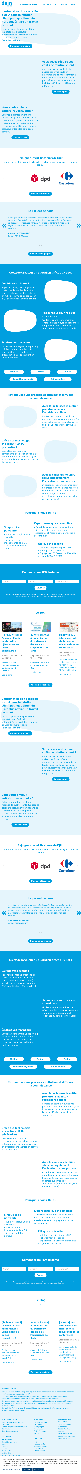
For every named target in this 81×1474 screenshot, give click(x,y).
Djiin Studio (6, 1429)
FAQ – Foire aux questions (40, 1433)
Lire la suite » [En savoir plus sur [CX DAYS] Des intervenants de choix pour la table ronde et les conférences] (65, 675)
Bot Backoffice (7, 1451)
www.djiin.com (64, 1439)
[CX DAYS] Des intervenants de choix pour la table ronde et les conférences (69, 642)
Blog (35, 1442)
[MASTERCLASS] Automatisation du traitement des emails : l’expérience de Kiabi (39, 643)
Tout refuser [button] (27, 1469)
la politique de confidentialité (55, 597)
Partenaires (38, 1429)
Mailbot (5, 1445)
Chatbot (5, 1447)
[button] (4, 179)
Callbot (4, 1449)
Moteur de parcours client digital (14, 1427)
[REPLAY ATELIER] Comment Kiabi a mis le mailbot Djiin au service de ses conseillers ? (12, 643)
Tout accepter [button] (38, 1469)
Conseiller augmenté (9, 1443)
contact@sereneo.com (66, 1437)
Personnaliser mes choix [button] (11, 1469)
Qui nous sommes (40, 1423)
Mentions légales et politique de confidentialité (41, 1449)
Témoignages (39, 1427)
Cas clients (38, 1425)
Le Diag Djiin (6, 1453)
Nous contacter (40, 1444)
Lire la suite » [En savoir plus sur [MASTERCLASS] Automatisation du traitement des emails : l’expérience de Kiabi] (36, 673)
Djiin (31, 29)
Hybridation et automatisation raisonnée (13, 1424)
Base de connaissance (10, 1431)
